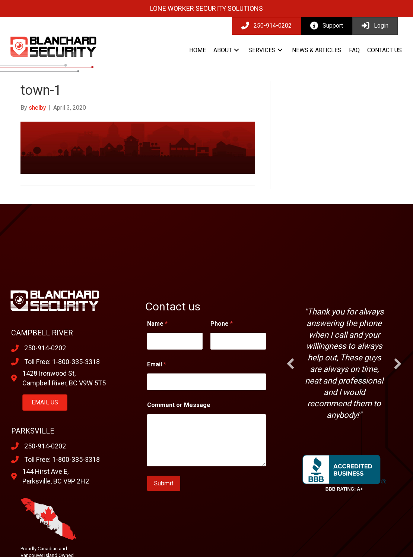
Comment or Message (178, 405)
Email (156, 364)
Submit (164, 483)
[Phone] (238, 341)
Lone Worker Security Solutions (206, 8)
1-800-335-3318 (76, 362)
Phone (221, 323)
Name (157, 323)
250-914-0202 (45, 348)
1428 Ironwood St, (49, 373)
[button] (236, 50)
